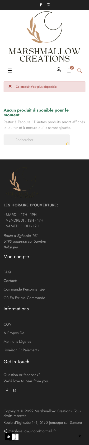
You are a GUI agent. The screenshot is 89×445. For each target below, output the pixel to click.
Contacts (10, 280)
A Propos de (14, 333)
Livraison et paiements (21, 350)
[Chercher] (37, 139)
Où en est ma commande (24, 298)
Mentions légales (17, 341)
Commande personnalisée (24, 289)
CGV (8, 324)
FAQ (7, 272)
